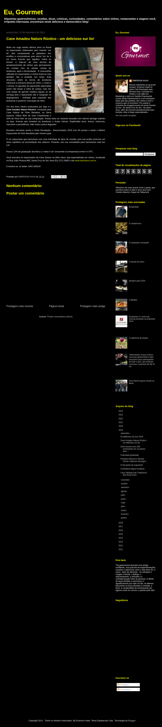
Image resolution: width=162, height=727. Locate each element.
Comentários (124, 689)
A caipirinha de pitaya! (138, 338)
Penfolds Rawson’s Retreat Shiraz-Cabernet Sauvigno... (133, 460)
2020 (121, 426)
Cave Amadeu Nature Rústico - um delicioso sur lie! (133, 441)
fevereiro (125, 514)
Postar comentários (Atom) (60, 316)
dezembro (125, 433)
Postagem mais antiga (92, 306)
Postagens (123, 685)
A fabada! (133, 300)
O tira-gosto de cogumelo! (131, 465)
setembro (125, 487)
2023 (121, 415)
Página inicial (56, 306)
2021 (121, 422)
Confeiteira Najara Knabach (132, 469)
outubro (124, 483)
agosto (124, 491)
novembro (125, 480)
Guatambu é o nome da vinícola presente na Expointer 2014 (142, 319)
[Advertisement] (56, 284)
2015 (121, 534)
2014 (121, 538)
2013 (121, 542)
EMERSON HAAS (140, 80)
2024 (121, 411)
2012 (121, 545)
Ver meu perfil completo (126, 115)
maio (123, 503)
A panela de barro (136, 262)
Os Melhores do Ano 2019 (131, 437)
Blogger (131, 720)
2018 (121, 523)
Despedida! (134, 207)
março (124, 510)
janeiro (124, 518)
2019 (121, 430)
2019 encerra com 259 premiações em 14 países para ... (132, 449)
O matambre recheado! (139, 243)
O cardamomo (135, 223)
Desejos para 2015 (137, 281)
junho (123, 499)
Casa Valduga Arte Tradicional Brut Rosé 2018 (133, 474)
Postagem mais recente (19, 306)
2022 (121, 418)
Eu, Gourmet (23, 12)
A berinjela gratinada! (129, 455)
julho (123, 495)
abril (123, 506)
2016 (121, 530)
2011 (121, 549)
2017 (121, 526)
